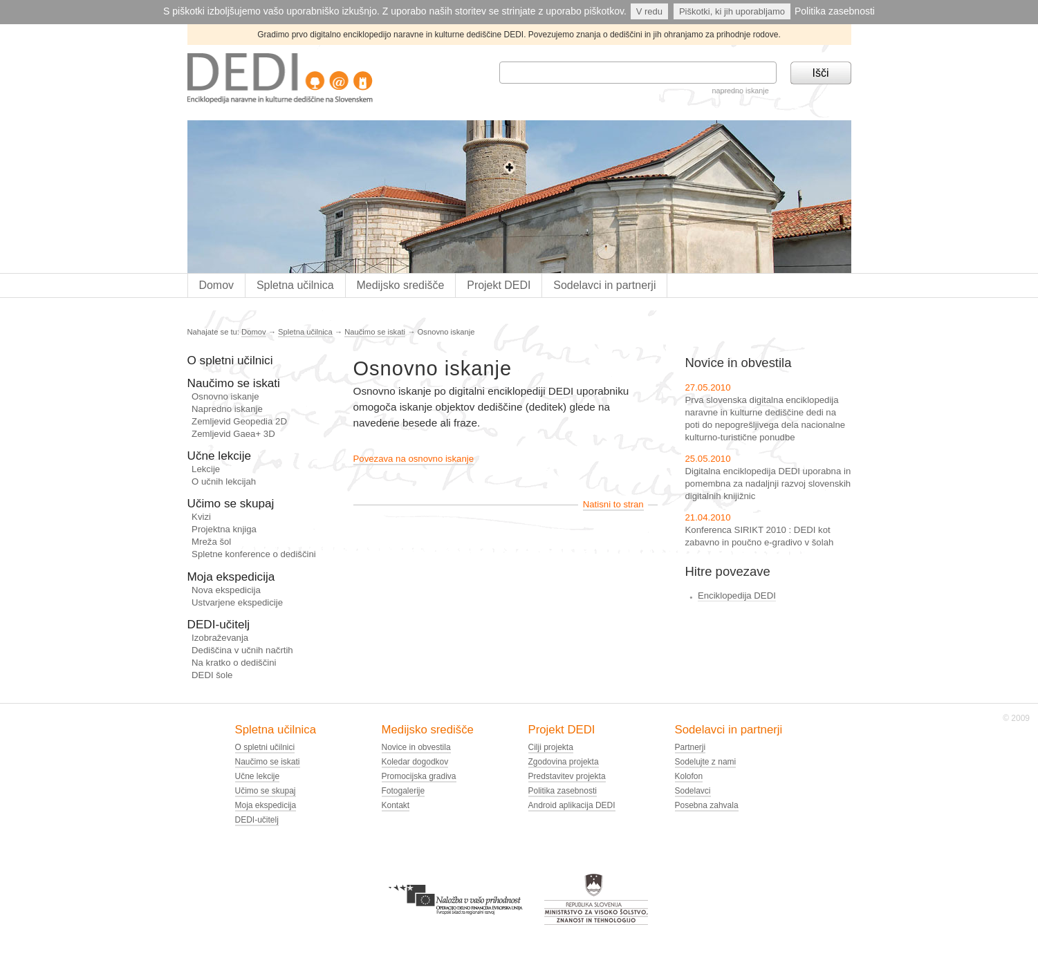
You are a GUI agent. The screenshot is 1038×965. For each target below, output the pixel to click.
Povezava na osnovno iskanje (413, 458)
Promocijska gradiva (419, 776)
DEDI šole (212, 675)
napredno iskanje (740, 90)
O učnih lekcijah (224, 481)
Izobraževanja (220, 638)
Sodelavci (693, 791)
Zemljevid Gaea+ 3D (233, 434)
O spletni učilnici (230, 360)
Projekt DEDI (498, 285)
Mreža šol (211, 541)
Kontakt (396, 805)
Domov (216, 285)
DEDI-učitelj (218, 624)
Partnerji (690, 747)
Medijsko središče (401, 285)
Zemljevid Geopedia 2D (239, 421)
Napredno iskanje (227, 409)
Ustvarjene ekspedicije (237, 602)
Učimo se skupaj (231, 503)
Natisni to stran (613, 504)
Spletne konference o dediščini (254, 554)
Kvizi (201, 517)
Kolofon (689, 776)
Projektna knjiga (224, 529)
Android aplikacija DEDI (571, 805)
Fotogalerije (403, 791)
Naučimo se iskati (374, 332)
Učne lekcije (219, 455)
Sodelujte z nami (705, 762)
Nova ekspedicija (226, 590)
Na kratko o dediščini (234, 662)
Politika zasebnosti (835, 11)
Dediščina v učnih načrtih (242, 650)
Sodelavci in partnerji (604, 285)
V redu (649, 11)
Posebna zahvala (707, 805)
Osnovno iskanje (225, 396)
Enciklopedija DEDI (737, 595)
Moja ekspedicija (231, 576)
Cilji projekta (550, 747)
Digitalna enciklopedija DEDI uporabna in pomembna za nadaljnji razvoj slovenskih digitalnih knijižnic (768, 483)
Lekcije (206, 469)
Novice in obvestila (416, 747)
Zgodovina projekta (563, 762)
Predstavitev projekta (567, 776)
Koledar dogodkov (415, 762)
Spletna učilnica (295, 285)
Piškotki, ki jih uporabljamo (732, 11)
